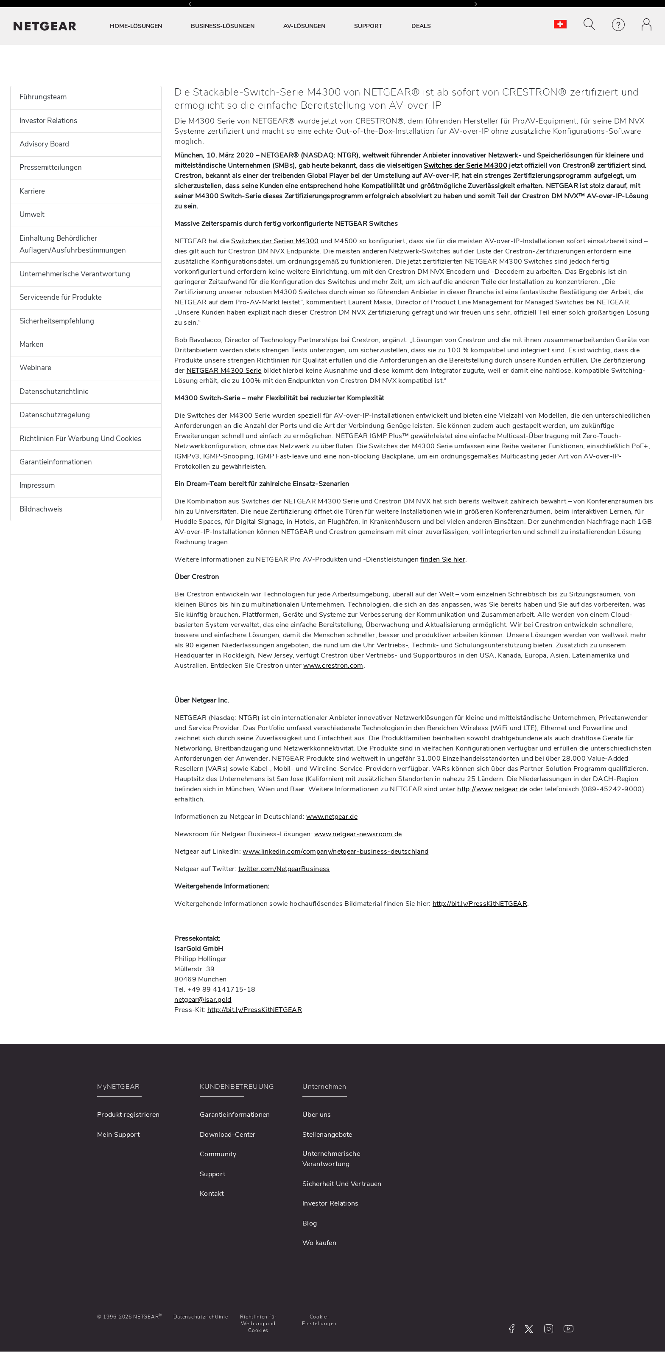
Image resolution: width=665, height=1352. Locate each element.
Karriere (32, 191)
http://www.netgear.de (492, 789)
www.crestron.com (333, 665)
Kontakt (212, 1193)
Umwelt (32, 214)
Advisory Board (44, 144)
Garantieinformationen (56, 462)
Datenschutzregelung (55, 415)
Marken (32, 344)
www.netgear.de (331, 816)
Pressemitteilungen (51, 167)
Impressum (37, 485)
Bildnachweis (41, 509)
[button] (589, 24)
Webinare (35, 368)
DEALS (421, 26)
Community (218, 1154)
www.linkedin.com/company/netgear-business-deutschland (335, 851)
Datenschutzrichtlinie (54, 391)
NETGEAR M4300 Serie (224, 370)
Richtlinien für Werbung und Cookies (258, 1323)
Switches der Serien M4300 (275, 241)
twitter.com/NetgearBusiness (284, 869)
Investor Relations (48, 121)
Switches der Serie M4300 (465, 165)
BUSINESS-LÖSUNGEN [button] (222, 26)
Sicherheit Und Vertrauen (342, 1184)
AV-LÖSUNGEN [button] (304, 26)
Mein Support (118, 1134)
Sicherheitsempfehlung (57, 321)
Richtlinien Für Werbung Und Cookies (80, 439)
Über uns (316, 1114)
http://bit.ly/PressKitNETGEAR (480, 903)
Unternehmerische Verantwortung (75, 274)
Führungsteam (43, 97)
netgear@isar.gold (202, 999)
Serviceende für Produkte (61, 297)
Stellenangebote (327, 1134)
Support (212, 1174)
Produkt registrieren (128, 1114)
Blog (309, 1223)
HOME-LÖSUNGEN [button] (136, 26)
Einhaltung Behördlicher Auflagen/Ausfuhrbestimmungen (73, 244)
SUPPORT (368, 26)
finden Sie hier (442, 559)
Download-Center (228, 1134)
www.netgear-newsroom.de (358, 834)
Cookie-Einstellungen (319, 1320)
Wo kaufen (319, 1243)
